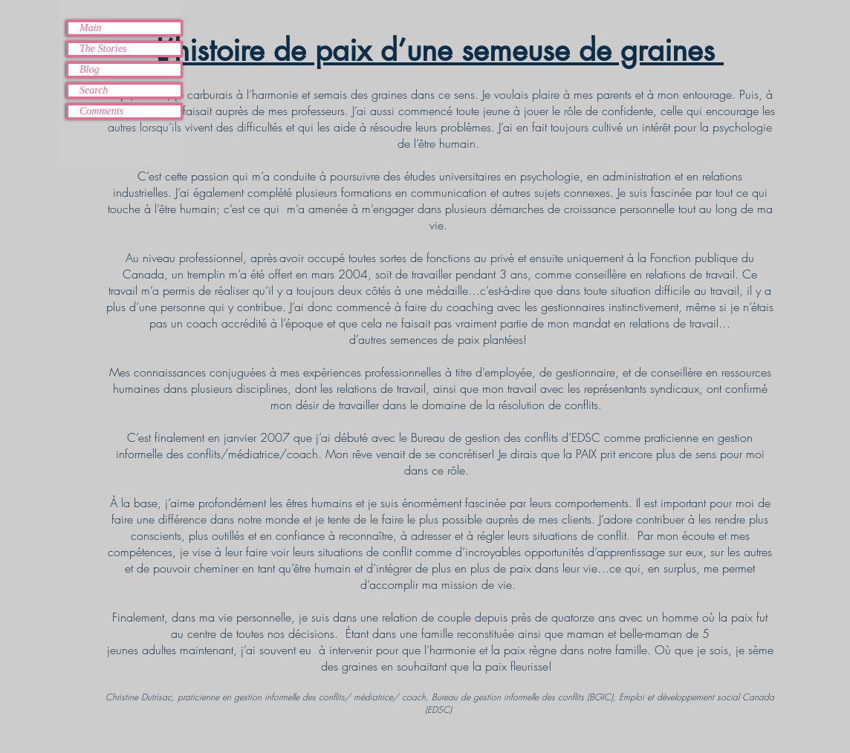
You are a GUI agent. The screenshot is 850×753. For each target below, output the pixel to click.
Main (91, 27)
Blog (89, 69)
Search (94, 90)
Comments (101, 111)
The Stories (103, 48)
